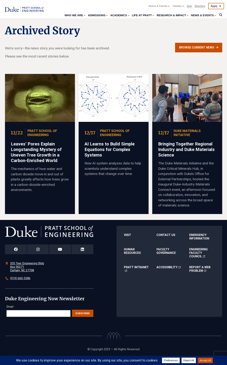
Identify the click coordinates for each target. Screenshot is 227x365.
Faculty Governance (166, 251)
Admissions (96, 15)
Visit (127, 235)
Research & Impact (171, 15)
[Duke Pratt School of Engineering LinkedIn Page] (82, 249)
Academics (118, 15)
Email (9, 306)
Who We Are (74, 15)
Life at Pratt (142, 15)
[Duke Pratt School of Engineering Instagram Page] (38, 249)
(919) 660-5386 (20, 278)
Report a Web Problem (199, 268)
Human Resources (132, 251)
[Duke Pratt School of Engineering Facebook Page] (16, 249)
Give (189, 6)
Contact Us (165, 235)
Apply (214, 6)
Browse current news (196, 47)
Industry (177, 6)
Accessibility (166, 267)
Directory (200, 6)
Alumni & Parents (157, 6)
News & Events (202, 15)
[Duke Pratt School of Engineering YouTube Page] (60, 249)
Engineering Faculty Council (198, 253)
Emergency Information (199, 236)
